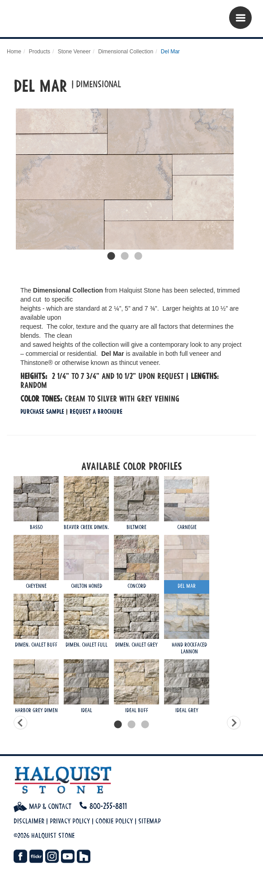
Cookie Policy (114, 821)
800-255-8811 (108, 806)
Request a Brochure (96, 411)
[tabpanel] (124, 179)
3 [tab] (138, 256)
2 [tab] (124, 256)
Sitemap (149, 821)
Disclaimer (29, 821)
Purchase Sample (42, 411)
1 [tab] (111, 256)
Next (247, 179)
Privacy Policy (70, 821)
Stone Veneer (74, 51)
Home (14, 51)
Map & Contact (42, 806)
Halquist (62, 20)
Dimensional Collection (125, 51)
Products (39, 51)
